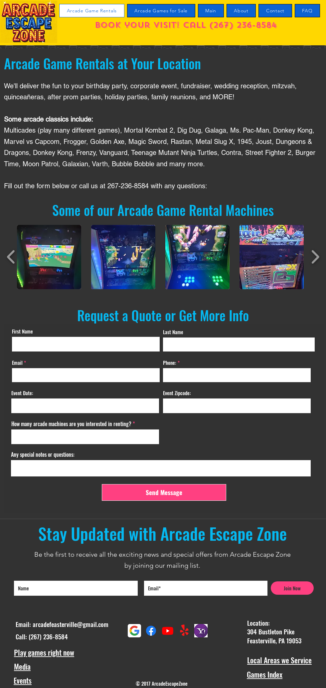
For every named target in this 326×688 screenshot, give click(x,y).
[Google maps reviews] (134, 630)
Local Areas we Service (279, 660)
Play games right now (44, 652)
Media (22, 666)
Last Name (173, 332)
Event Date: (22, 392)
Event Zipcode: (177, 392)
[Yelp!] (184, 630)
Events (23, 680)
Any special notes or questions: (43, 454)
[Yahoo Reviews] (201, 630)
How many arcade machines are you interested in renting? (71, 423)
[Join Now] (292, 588)
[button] (49, 257)
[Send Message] (164, 492)
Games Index (264, 674)
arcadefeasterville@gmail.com (70, 624)
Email (17, 362)
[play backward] (11, 257)
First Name (22, 331)
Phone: (169, 362)
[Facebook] (151, 630)
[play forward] (315, 257)
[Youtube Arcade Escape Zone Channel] (167, 630)
